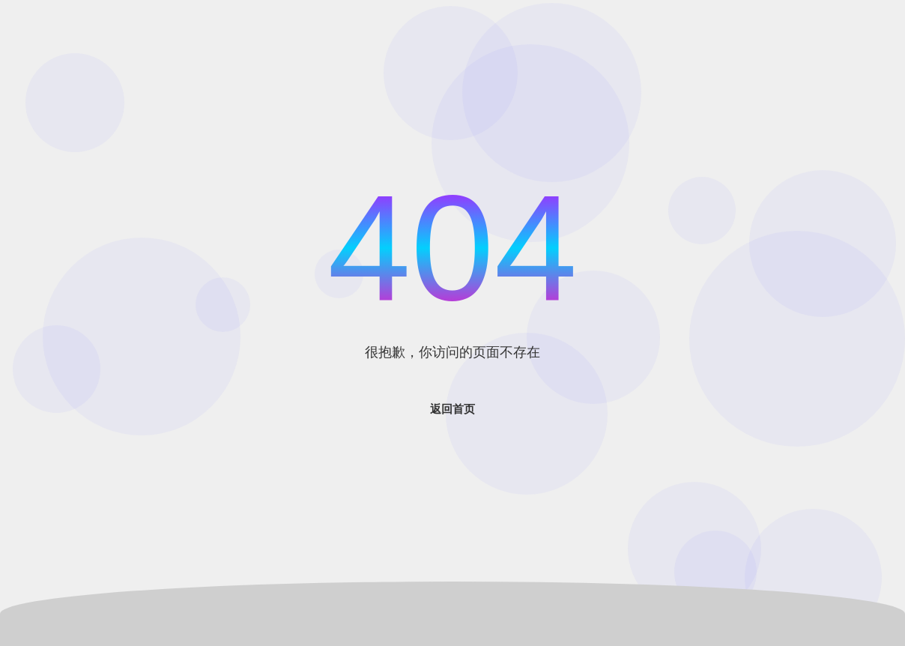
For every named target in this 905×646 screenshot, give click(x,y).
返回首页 (452, 408)
